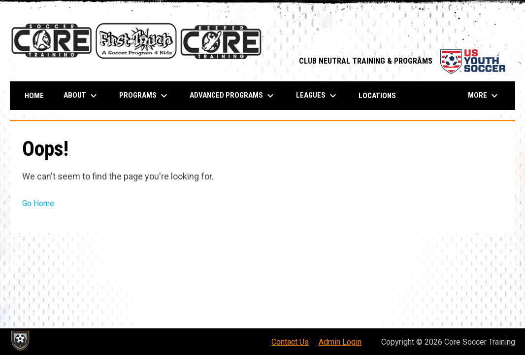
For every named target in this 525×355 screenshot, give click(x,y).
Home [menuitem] (34, 95)
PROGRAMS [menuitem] (144, 96)
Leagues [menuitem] (317, 96)
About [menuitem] (81, 96)
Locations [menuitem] (377, 95)
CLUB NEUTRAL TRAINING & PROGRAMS (402, 61)
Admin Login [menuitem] (340, 342)
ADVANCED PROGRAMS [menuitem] (233, 96)
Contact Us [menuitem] (290, 342)
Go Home (38, 203)
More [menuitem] (484, 96)
